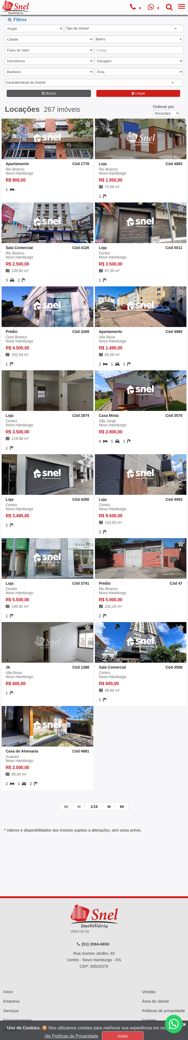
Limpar (138, 93)
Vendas (149, 956)
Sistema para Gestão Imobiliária (94, 1022)
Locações (11, 994)
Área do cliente (155, 965)
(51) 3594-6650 (92, 908)
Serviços (11, 975)
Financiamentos (17, 984)
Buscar (49, 93)
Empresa (11, 965)
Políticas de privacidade (163, 975)
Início (8, 956)
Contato (149, 984)
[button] (121, 28)
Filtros (17, 19)
